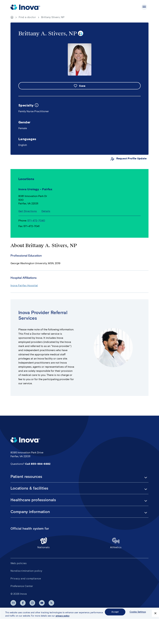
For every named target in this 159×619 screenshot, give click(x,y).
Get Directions (27, 211)
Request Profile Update (131, 158)
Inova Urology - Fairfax (35, 189)
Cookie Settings (138, 612)
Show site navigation (144, 7)
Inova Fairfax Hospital (24, 285)
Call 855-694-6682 (38, 463)
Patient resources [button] (26, 476)
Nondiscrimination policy (26, 570)
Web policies (19, 563)
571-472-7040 (36, 220)
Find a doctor (27, 17)
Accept (115, 612)
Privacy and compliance (26, 578)
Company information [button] (30, 512)
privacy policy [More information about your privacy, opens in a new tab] (62, 616)
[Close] (155, 614)
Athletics (116, 543)
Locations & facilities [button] (29, 488)
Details (46, 211)
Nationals (44, 543)
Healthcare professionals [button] (33, 500)
